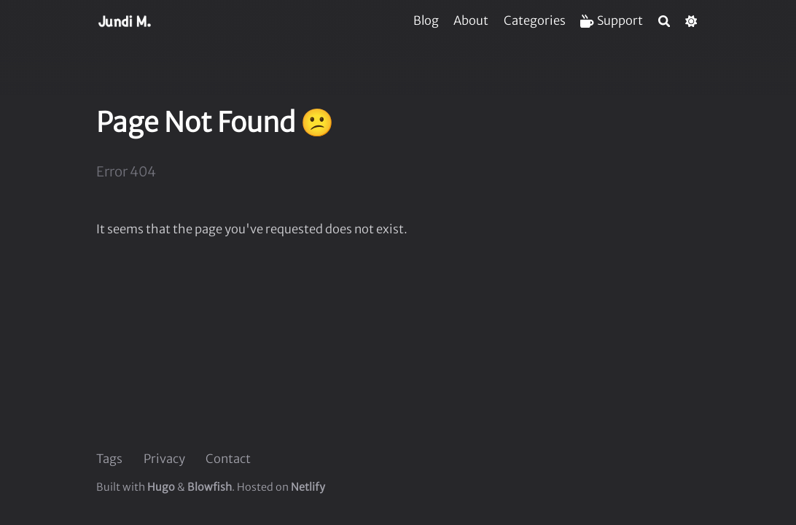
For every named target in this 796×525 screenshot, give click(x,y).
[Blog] (426, 21)
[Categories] (535, 21)
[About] (470, 21)
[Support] (611, 21)
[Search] (664, 21)
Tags (109, 458)
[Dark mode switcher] (691, 21)
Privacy (164, 458)
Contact (228, 458)
